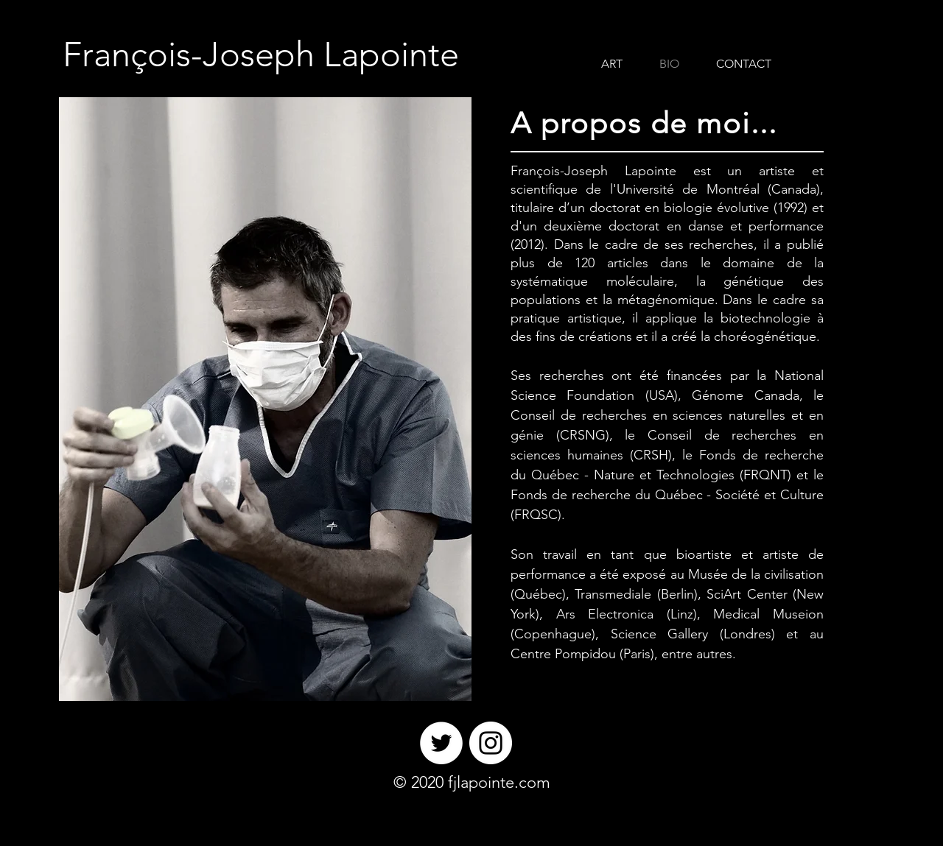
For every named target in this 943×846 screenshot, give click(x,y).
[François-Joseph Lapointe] (261, 55)
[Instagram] (490, 743)
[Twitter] (441, 743)
